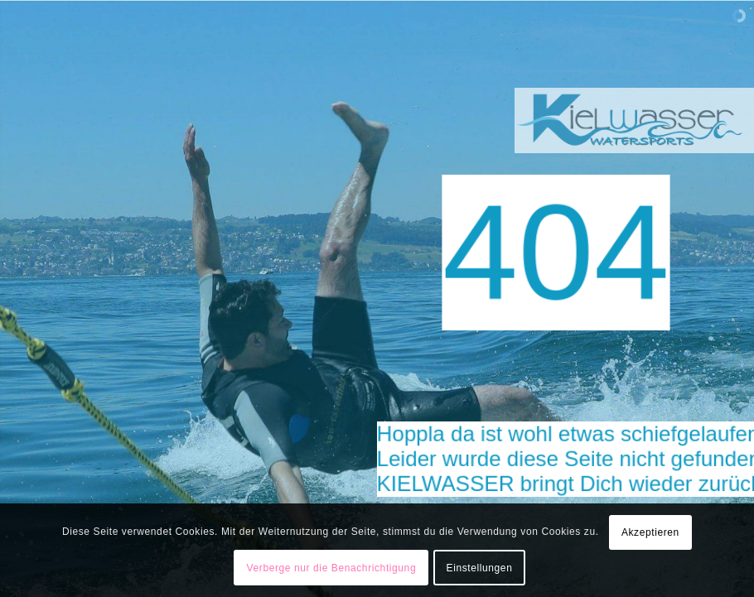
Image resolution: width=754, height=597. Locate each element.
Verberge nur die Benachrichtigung (332, 568)
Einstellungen (480, 568)
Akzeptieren (650, 532)
